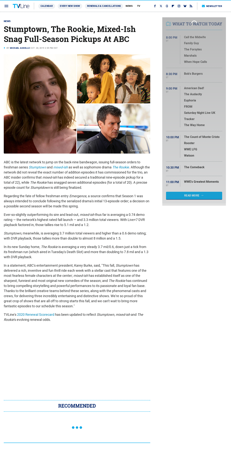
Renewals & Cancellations (104, 6)
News (129, 6)
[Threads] (167, 6)
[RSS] (191, 6)
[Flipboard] (173, 6)
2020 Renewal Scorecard (35, 314)
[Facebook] (155, 6)
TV (138, 6)
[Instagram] (179, 6)
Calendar (47, 6)
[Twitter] (161, 6)
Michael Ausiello (20, 47)
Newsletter (212, 6)
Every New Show (70, 6)
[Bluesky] (185, 6)
